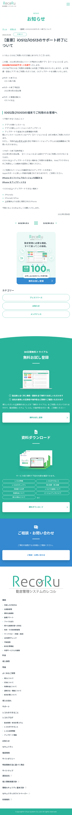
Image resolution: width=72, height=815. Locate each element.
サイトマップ (7, 770)
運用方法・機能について (12, 691)
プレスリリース (36, 297)
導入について (9, 678)
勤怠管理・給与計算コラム (13, 723)
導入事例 (6, 661)
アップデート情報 (10, 735)
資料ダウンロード (36, 507)
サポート (6, 706)
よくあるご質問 (8, 673)
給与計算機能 (9, 646)
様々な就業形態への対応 (12, 626)
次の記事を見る (48, 223)
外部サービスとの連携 (12, 650)
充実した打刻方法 (10, 605)
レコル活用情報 (9, 731)
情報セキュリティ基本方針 (13, 787)
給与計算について (10, 695)
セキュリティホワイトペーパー (15, 793)
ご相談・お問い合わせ (36, 555)
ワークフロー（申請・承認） (14, 634)
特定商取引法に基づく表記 (13, 765)
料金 (4, 655)
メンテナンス (20, 141)
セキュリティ (7, 747)
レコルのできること (10, 712)
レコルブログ (7, 717)
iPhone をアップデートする (14, 182)
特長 (4, 667)
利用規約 (6, 799)
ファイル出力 (9, 622)
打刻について (9, 682)
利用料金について (10, 687)
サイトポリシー (8, 759)
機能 (4, 600)
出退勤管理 (8, 609)
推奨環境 (6, 753)
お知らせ (13, 29)
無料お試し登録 (36, 417)
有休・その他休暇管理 (12, 630)
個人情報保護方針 (9, 781)
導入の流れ (6, 701)
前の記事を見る (23, 223)
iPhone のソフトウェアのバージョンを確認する (22, 178)
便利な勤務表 (9, 613)
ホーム (4, 29)
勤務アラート (9, 617)
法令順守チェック (10, 638)
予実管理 (7, 642)
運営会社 (6, 776)
